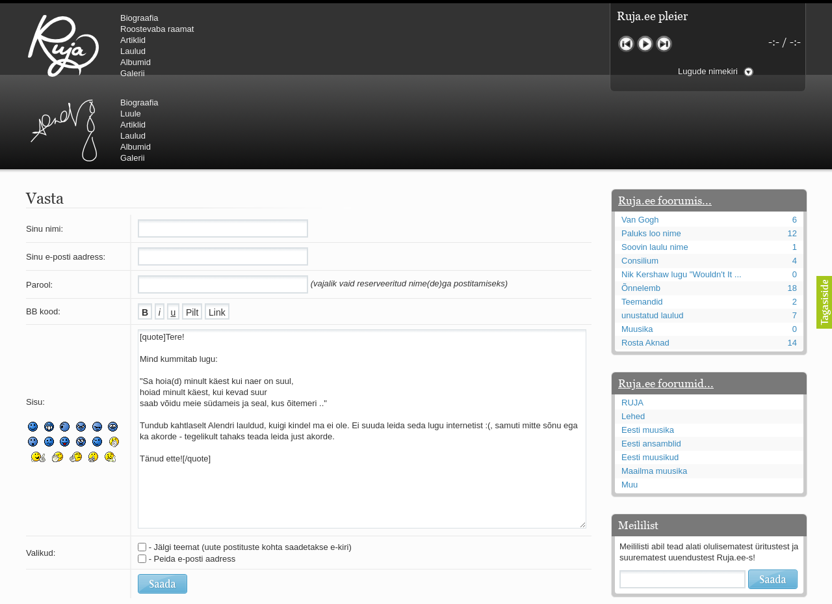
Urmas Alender (283, 45)
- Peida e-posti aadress (192, 481)
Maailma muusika (654, 393)
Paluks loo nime (651, 155)
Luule (350, 29)
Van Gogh (640, 141)
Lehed (633, 338)
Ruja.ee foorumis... (665, 122)
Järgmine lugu (664, 44)
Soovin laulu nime (654, 169)
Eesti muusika (647, 352)
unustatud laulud (652, 237)
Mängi (645, 44)
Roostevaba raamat (157, 29)
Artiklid (133, 40)
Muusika (637, 251)
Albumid (135, 62)
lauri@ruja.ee (321, 594)
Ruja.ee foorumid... (666, 305)
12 (792, 155)
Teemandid (642, 223)
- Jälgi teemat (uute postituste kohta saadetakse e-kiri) (250, 469)
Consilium (639, 182)
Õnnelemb (640, 210)
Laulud (133, 51)
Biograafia (139, 18)
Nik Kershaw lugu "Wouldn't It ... (681, 196)
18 (792, 210)
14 (792, 264)
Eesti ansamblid (651, 365)
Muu (629, 406)
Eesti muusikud (650, 379)
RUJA (63, 45)
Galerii (132, 73)
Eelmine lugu (626, 44)
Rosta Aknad (645, 264)
